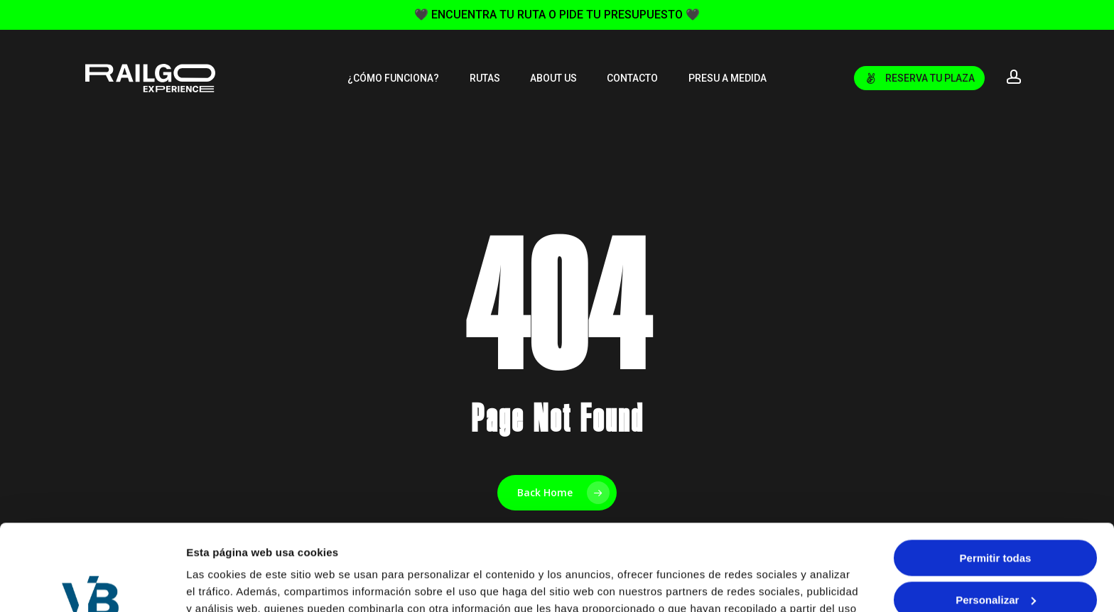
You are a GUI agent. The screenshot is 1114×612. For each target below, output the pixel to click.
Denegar (995, 560)
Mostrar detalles (227, 584)
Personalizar (996, 519)
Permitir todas (996, 477)
